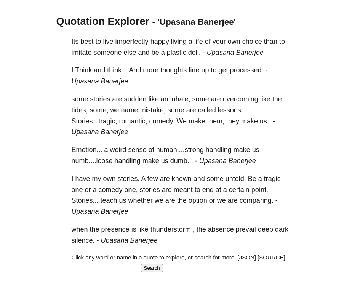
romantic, (133, 121)
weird (118, 150)
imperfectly (132, 41)
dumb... (181, 161)
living (179, 41)
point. (259, 190)
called (207, 110)
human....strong (180, 150)
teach (109, 200)
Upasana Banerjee (235, 52)
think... (117, 70)
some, (99, 110)
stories (100, 99)
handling (219, 150)
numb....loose (92, 161)
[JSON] (247, 257)
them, (215, 121)
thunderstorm (170, 229)
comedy (111, 190)
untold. (236, 178)
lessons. (230, 110)
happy (159, 41)
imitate (82, 52)
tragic (272, 178)
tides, (80, 110)
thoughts (173, 70)
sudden (135, 99)
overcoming (240, 99)
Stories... (85, 200)
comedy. (162, 121)
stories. (129, 178)
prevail (246, 229)
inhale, (180, 99)
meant (183, 190)
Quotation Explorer (103, 21)
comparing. (257, 200)
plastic (176, 52)
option (198, 200)
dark (281, 229)
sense (137, 150)
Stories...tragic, (94, 121)
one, (131, 190)
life (198, 41)
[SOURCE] (271, 257)
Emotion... (87, 150)
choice (252, 41)
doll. (194, 52)
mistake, (153, 110)
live (108, 41)
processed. (246, 70)
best (87, 41)
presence (115, 229)
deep (265, 229)
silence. (83, 240)
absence (221, 229)
